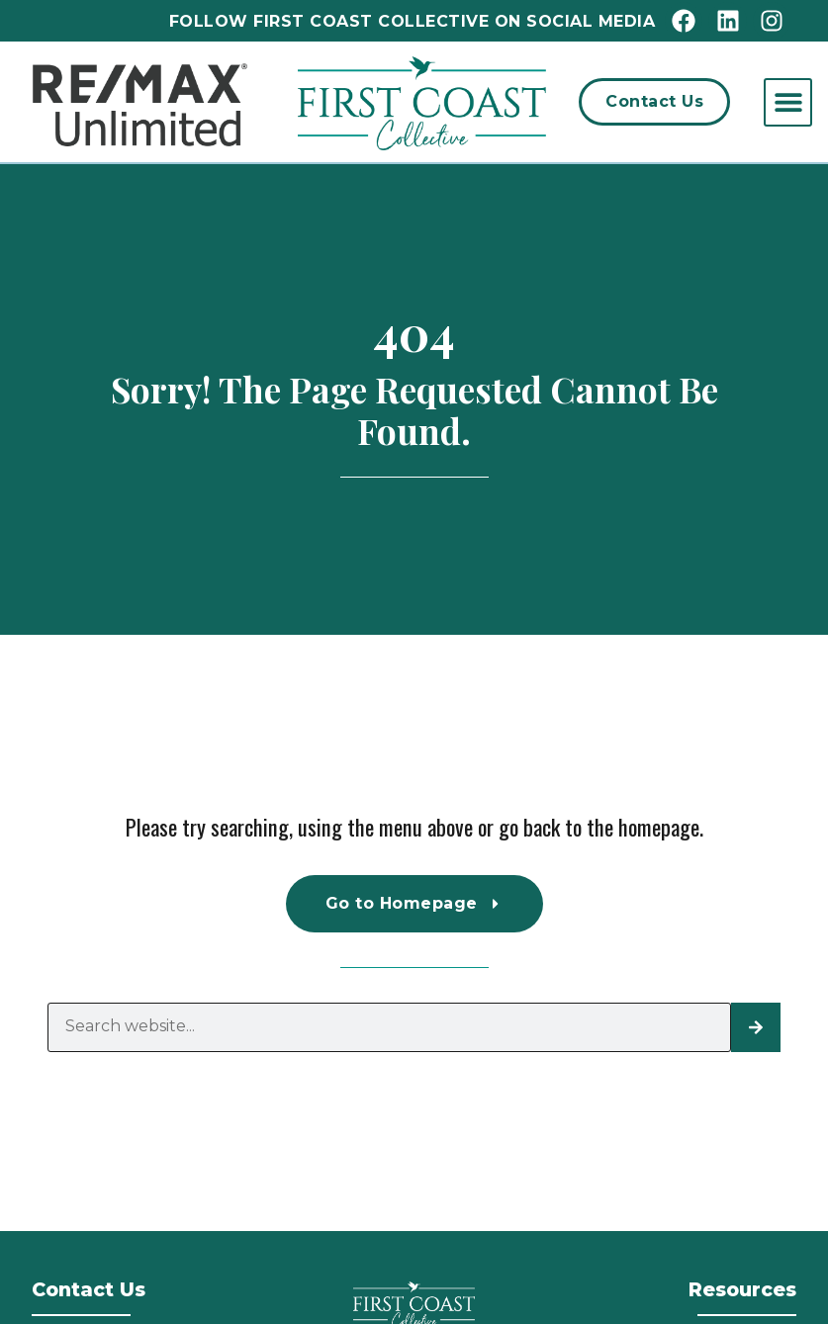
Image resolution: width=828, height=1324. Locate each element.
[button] (788, 102)
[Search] (756, 1027)
